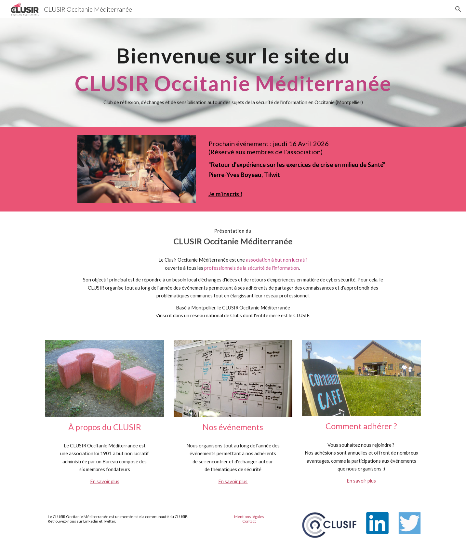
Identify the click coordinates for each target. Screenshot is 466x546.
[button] (458, 9)
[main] (232, 72)
